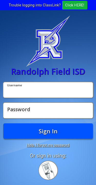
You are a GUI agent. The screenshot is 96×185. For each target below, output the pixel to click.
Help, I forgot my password (48, 145)
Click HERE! (74, 5)
